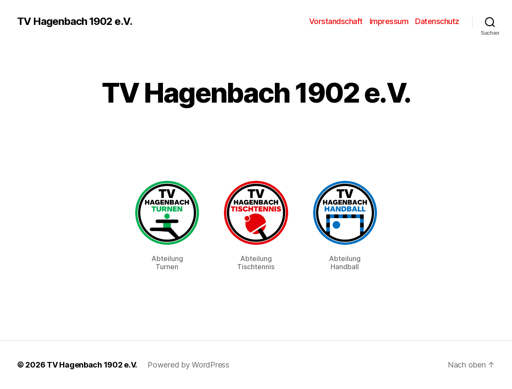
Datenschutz (437, 21)
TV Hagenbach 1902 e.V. (74, 21)
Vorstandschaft (336, 21)
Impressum (389, 21)
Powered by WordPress (188, 364)
